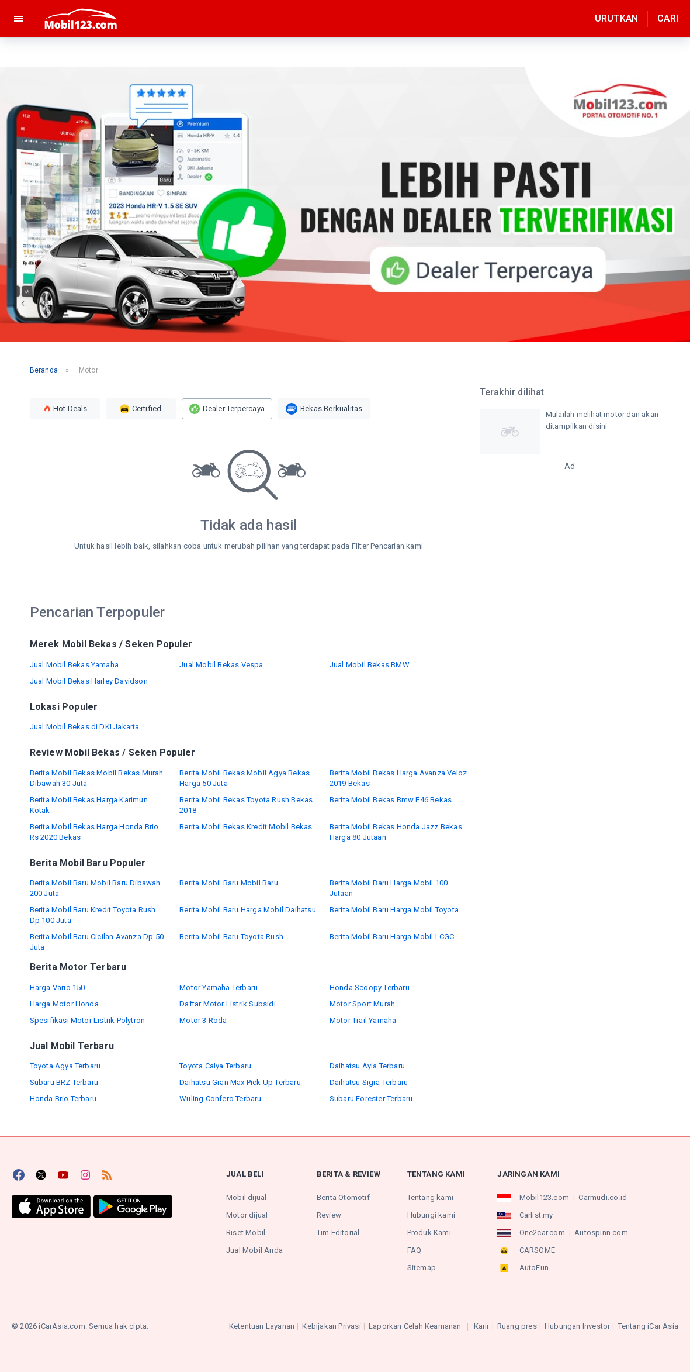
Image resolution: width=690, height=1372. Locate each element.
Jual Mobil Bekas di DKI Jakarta (85, 726)
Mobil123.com (544, 1197)
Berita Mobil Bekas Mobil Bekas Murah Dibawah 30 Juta (97, 778)
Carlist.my (536, 1215)
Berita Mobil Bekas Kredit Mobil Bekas (245, 826)
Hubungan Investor (577, 1326)
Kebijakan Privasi (331, 1326)
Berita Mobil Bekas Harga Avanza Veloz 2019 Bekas (398, 778)
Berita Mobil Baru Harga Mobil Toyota (394, 909)
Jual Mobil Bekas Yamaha (74, 664)
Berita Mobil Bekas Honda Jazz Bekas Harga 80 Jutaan (396, 832)
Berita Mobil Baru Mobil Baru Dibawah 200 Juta (95, 888)
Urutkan (616, 18)
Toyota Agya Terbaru (65, 1065)
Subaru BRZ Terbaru (64, 1082)
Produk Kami (429, 1232)
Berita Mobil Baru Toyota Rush (231, 936)
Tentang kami (430, 1197)
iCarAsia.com (62, 1326)
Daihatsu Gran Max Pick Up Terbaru (240, 1082)
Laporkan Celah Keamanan (415, 1326)
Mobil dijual (246, 1197)
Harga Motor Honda (64, 1003)
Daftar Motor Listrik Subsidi (227, 1003)
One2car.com (542, 1232)
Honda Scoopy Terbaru (370, 987)
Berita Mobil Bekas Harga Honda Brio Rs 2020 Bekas (94, 832)
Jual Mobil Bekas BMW (370, 664)
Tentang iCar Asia (648, 1326)
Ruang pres (517, 1326)
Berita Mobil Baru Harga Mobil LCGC (392, 936)
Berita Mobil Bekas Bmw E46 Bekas (391, 799)
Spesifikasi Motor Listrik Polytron (87, 1020)
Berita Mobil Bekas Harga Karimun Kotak (89, 805)
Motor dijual (247, 1215)
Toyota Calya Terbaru (215, 1065)
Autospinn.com (601, 1232)
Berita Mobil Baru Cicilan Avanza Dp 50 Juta (97, 942)
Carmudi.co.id (602, 1197)
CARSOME (537, 1250)
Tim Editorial (338, 1232)
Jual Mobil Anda (254, 1250)
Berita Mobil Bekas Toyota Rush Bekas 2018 (246, 805)
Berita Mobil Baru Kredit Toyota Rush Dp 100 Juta (93, 915)
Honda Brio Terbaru (63, 1098)
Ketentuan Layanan (261, 1326)
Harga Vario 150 (57, 987)
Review (329, 1215)
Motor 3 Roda (203, 1020)
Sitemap (421, 1267)
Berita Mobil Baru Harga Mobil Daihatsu (247, 909)
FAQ (414, 1250)
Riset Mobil (245, 1232)
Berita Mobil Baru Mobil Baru (228, 882)
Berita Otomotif (343, 1197)
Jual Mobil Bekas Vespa (221, 664)
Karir (482, 1326)
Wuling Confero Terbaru (220, 1098)
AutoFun (534, 1267)
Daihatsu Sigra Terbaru (369, 1082)
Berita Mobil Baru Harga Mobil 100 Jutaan (389, 888)
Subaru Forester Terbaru (371, 1098)
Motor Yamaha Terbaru (218, 987)
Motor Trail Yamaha (363, 1020)
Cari (667, 18)
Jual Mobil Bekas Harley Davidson (89, 681)
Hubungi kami (431, 1215)
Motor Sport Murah (362, 1003)
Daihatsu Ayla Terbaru (367, 1065)
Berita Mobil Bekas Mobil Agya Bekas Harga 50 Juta (244, 778)
